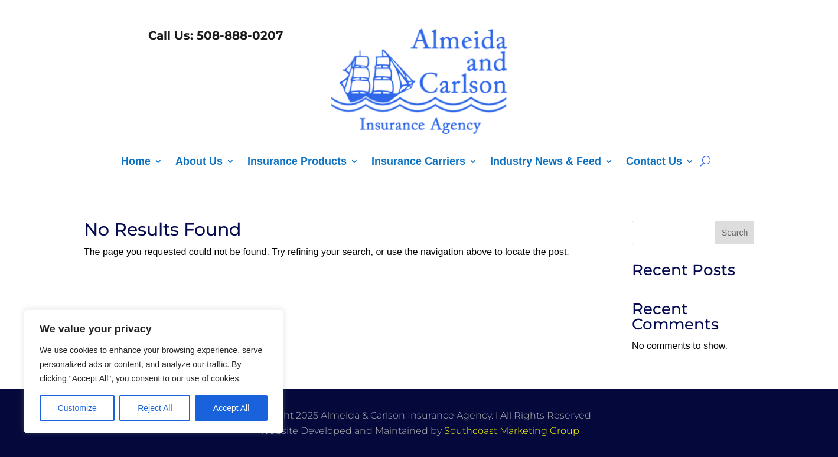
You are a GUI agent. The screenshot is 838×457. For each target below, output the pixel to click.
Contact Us (654, 162)
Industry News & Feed (545, 162)
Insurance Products (297, 162)
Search (735, 232)
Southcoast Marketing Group (511, 430)
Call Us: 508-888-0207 (214, 35)
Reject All (155, 408)
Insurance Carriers (418, 162)
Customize (77, 408)
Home (136, 162)
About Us (199, 162)
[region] (153, 371)
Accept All (231, 408)
